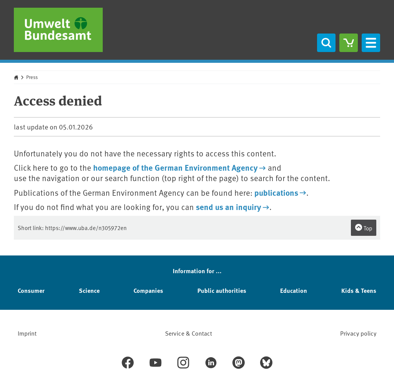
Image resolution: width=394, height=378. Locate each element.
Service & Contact (188, 333)
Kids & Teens (358, 290)
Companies (148, 290)
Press (32, 77)
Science (89, 290)
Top (363, 227)
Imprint (27, 333)
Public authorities (221, 290)
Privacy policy (358, 333)
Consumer (31, 290)
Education (293, 290)
